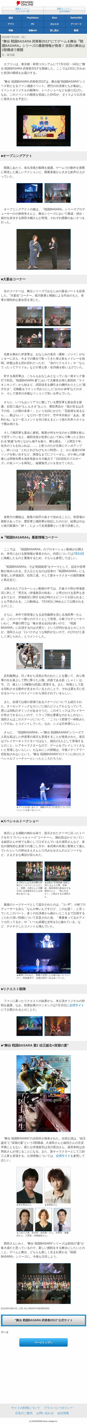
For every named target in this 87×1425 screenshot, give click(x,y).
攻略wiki (33, 30)
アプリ (11, 24)
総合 (11, 18)
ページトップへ (43, 1342)
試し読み (54, 30)
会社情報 (63, 1413)
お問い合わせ (45, 1413)
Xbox (54, 18)
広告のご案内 (24, 1413)
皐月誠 (10, 54)
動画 (76, 30)
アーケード (76, 24)
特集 (11, 30)
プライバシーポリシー (58, 1407)
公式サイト (76, 1005)
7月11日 (78, 553)
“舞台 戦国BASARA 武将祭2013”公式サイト (44, 1320)
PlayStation (33, 18)
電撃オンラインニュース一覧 (22, 10)
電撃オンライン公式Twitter (64, 10)
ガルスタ (54, 24)
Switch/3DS (76, 18)
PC (32, 24)
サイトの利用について (25, 1407)
